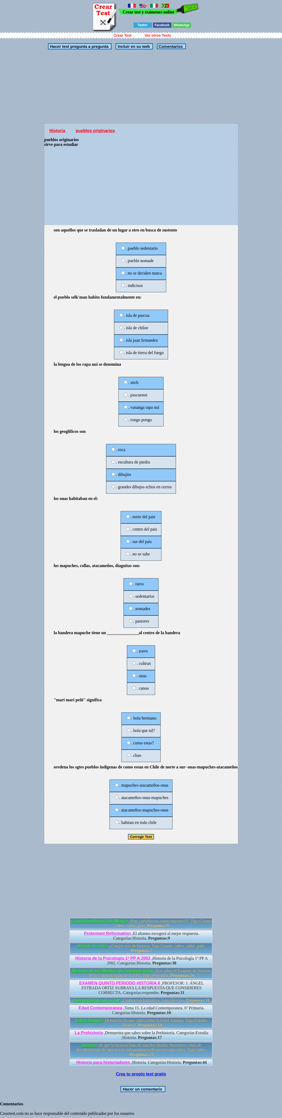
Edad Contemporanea (100, 1008)
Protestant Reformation (107, 933)
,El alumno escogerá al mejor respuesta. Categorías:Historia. (141, 935)
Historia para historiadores (103, 1062)
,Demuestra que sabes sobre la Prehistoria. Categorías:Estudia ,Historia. (141, 1035)
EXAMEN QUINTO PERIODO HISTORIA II (119, 983)
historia (90, 1045)
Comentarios (170, 46)
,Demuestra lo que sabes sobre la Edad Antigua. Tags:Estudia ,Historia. (141, 1022)
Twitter (142, 25)
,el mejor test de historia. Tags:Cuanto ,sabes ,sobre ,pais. (141, 948)
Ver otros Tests (158, 35)
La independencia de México (99, 921)
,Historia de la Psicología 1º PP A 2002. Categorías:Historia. (141, 960)
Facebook (162, 25)
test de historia (93, 946)
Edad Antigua (89, 1020)
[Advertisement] (141, 86)
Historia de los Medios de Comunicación (112, 970)
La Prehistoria (89, 1033)
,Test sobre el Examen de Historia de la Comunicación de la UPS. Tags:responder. (141, 973)
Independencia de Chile (97, 1000)
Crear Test (122, 35)
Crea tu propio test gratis (141, 1074)
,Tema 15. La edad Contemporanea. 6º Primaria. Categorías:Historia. (141, 1010)
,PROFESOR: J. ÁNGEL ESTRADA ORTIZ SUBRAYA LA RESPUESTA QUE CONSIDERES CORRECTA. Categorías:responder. (141, 988)
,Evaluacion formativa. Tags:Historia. (141, 1000)
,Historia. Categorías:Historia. (142, 1062)
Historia (57, 130)
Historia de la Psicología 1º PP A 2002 (112, 958)
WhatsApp (181, 25)
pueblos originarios (95, 130)
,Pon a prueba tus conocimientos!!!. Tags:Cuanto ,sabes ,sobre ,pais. (141, 923)
